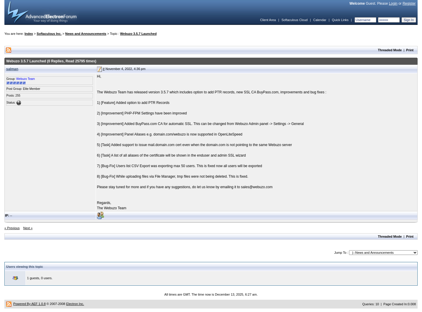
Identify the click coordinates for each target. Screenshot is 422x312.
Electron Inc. (75, 304)
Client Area (268, 20)
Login (393, 3)
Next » (28, 228)
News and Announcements (85, 33)
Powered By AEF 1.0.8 (29, 304)
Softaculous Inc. (49, 33)
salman (12, 69)
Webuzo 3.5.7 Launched (138, 33)
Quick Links (340, 20)
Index (29, 33)
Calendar (319, 20)
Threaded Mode (390, 50)
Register (409, 3)
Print (410, 50)
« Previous (12, 228)
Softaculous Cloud (294, 20)
